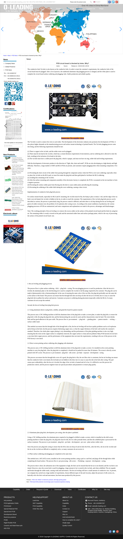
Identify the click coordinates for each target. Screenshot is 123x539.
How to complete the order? (71, 520)
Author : (58, 66)
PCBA (6, 520)
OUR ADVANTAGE (68, 517)
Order (28, 489)
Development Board (10, 514)
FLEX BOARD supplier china (72, 429)
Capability (16, 489)
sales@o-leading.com (18, 2)
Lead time (36, 500)
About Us (65, 500)
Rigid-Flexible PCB (10, 523)
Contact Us (66, 509)
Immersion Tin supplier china (72, 138)
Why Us (95, 489)
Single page (66, 523)
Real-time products (10, 517)
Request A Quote (42, 489)
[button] (59, 52)
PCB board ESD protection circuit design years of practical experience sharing (50, 482)
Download (57, 489)
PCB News (14, 55)
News (9, 55)
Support (65, 511)
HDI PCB (7, 528)
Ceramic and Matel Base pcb (13, 525)
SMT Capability (37, 503)
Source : (66, 66)
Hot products (8, 500)
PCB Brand (7, 506)
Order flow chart (38, 509)
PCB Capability (37, 506)
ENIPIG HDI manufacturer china (73, 280)
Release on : (74, 66)
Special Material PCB (10, 509)
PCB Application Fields (11, 503)
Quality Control (67, 525)
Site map (107, 489)
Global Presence (10, 66)
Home (4, 55)
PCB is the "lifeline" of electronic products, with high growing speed (49, 479)
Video (70, 489)
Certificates (82, 489)
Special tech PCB (9, 511)
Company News (10, 63)
